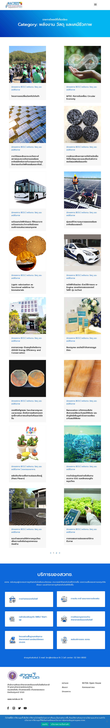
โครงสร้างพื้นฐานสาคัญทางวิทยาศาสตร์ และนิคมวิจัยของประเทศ (31, 639)
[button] (95, 4)
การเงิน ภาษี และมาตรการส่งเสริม (85, 598)
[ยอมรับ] (107, 721)
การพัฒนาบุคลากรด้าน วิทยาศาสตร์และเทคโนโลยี (81, 618)
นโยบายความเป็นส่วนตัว (60, 724)
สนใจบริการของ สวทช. (80, 639)
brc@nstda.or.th (53, 657)
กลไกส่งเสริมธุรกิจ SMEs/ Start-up (33, 618)
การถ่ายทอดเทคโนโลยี (28, 598)
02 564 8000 (80, 657)
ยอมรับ (44, 724)
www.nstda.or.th (15, 699)
